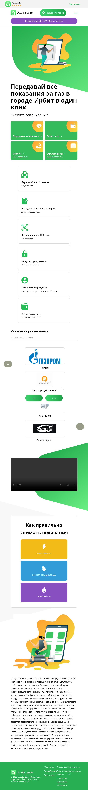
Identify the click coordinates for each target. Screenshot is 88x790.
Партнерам (49, 775)
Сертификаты (73, 767)
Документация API (74, 773)
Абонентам (49, 767)
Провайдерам (50, 771)
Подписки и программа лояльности (62, 781)
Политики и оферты (62, 773)
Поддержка (62, 767)
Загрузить (74, 4)
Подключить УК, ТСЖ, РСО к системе (44, 20)
